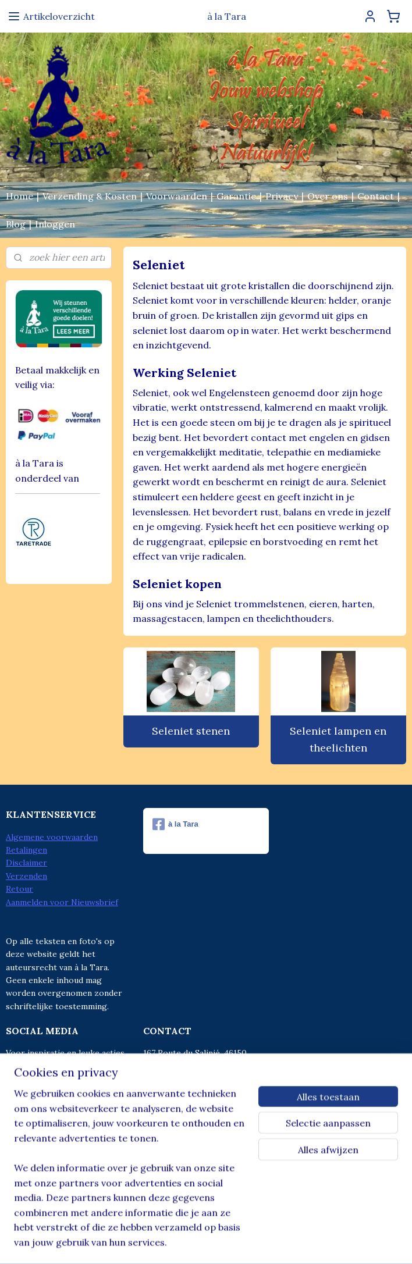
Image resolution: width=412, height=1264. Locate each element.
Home (19, 196)
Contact (375, 196)
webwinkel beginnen (221, 1242)
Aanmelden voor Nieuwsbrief (62, 902)
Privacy (281, 196)
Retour (19, 889)
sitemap (159, 1242)
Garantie (236, 196)
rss (180, 1242)
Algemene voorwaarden (52, 837)
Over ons (327, 196)
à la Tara (175, 824)
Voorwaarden (176, 196)
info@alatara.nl (196, 1118)
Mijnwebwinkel (317, 1242)
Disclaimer (26, 862)
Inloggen (55, 224)
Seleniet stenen (191, 731)
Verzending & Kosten (89, 196)
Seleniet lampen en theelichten (338, 739)
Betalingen (26, 850)
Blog (16, 224)
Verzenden (26, 876)
